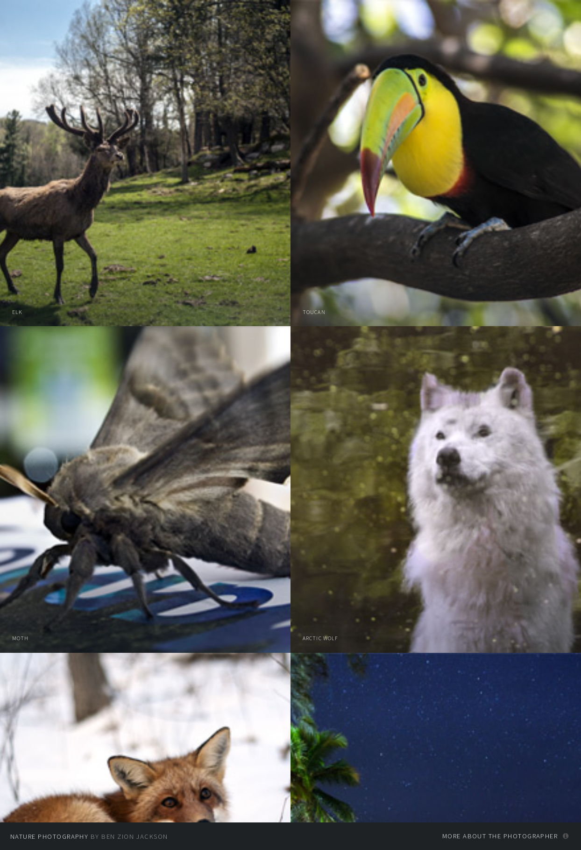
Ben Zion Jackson (134, 836)
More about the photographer (500, 836)
